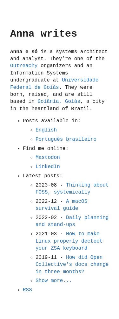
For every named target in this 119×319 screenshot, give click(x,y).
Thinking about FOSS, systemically (72, 189)
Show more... (54, 280)
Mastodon (48, 157)
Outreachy (23, 65)
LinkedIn (48, 166)
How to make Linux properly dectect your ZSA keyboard (69, 241)
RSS (27, 290)
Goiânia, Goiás (58, 101)
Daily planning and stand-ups (72, 221)
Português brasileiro (66, 139)
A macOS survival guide (61, 205)
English (46, 130)
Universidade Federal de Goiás (54, 84)
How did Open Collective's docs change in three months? (72, 264)
